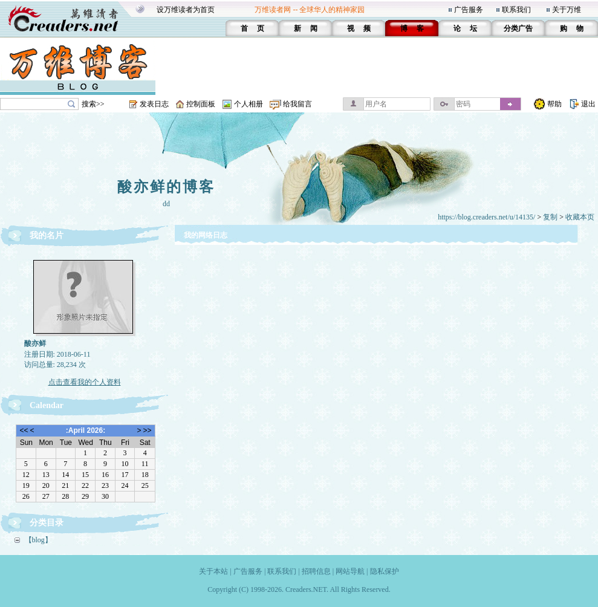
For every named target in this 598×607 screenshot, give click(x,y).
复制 (550, 217)
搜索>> (93, 104)
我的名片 (46, 235)
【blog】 (38, 540)
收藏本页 (579, 217)
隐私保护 (384, 571)
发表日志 (154, 104)
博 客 (412, 28)
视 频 (359, 28)
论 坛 (465, 28)
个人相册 (248, 104)
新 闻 (305, 28)
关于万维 (566, 9)
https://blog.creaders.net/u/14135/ (486, 217)
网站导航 (350, 571)
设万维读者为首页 (186, 9)
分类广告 (518, 28)
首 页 (252, 28)
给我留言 (297, 104)
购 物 (571, 28)
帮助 (554, 104)
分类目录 (46, 522)
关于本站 (213, 571)
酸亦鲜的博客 (166, 187)
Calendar (46, 405)
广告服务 (468, 9)
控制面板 (200, 104)
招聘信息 (316, 571)
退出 (588, 104)
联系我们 (516, 9)
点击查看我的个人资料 (84, 382)
